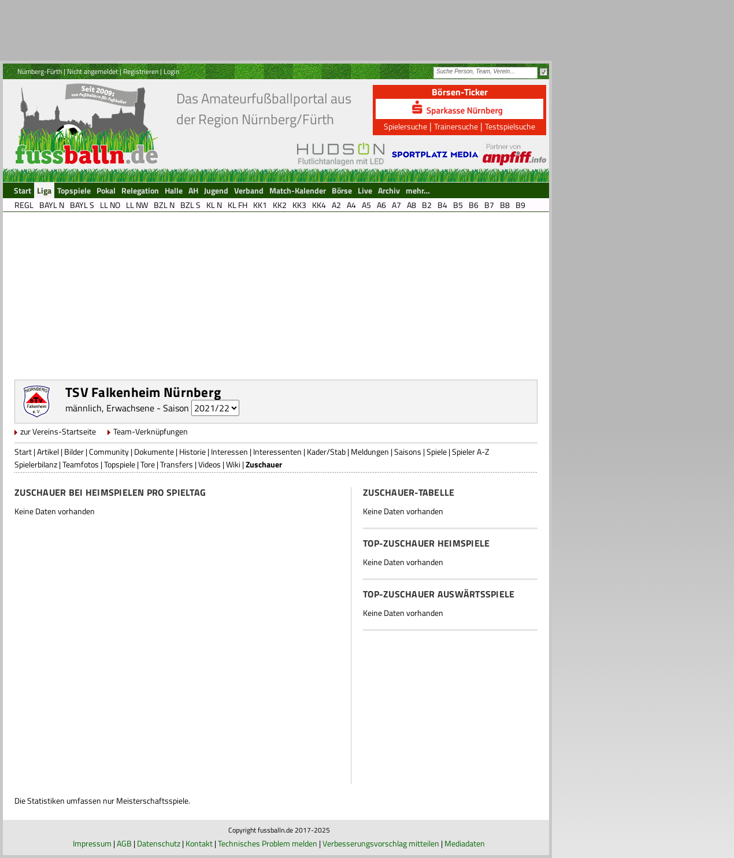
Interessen (229, 451)
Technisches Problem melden (267, 843)
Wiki (233, 464)
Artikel (48, 451)
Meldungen (370, 451)
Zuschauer (264, 464)
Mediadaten (464, 843)
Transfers (176, 464)
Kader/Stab (326, 451)
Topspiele (119, 464)
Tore (147, 464)
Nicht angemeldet (92, 71)
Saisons (407, 451)
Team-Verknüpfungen (150, 431)
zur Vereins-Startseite (58, 431)
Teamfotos (80, 464)
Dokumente (154, 451)
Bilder (74, 451)
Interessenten (277, 451)
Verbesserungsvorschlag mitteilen (380, 843)
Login (171, 71)
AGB (124, 843)
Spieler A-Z (471, 451)
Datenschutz (158, 843)
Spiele (437, 451)
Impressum (92, 843)
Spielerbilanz (35, 464)
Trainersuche (456, 126)
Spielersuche (405, 126)
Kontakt (199, 843)
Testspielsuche (510, 126)
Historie (192, 451)
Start (23, 451)
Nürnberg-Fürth (39, 71)
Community (109, 451)
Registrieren (140, 71)
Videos (209, 464)
